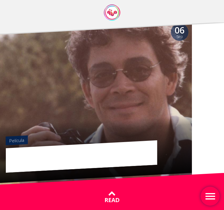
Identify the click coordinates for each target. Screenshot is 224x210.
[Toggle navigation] (210, 196)
